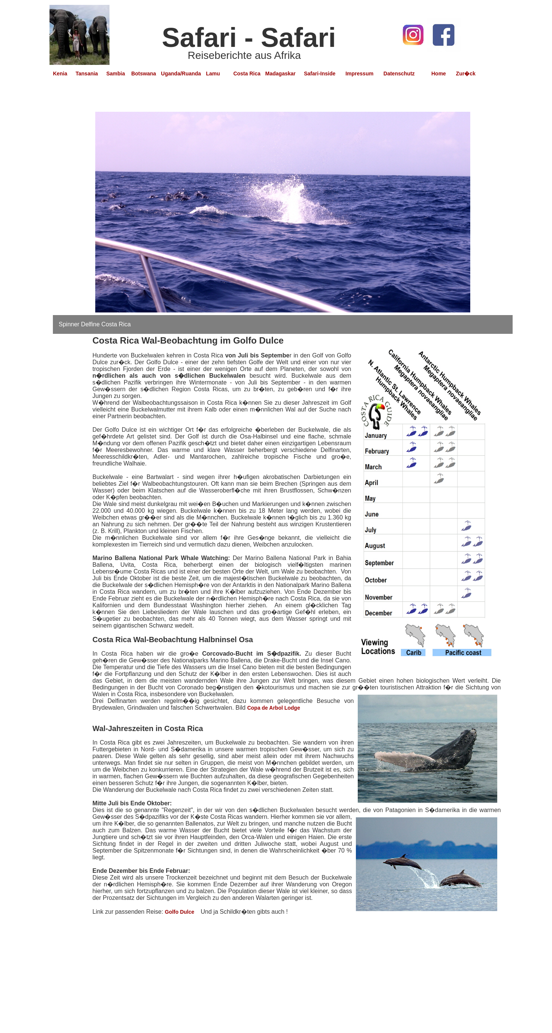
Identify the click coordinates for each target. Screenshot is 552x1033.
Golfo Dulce (180, 912)
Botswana (143, 74)
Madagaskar (280, 74)
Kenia (60, 74)
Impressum (359, 74)
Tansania (87, 74)
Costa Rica (247, 74)
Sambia (117, 74)
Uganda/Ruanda (181, 74)
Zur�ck (466, 74)
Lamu (213, 74)
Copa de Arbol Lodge (273, 708)
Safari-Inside (319, 74)
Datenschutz (399, 74)
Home (438, 74)
